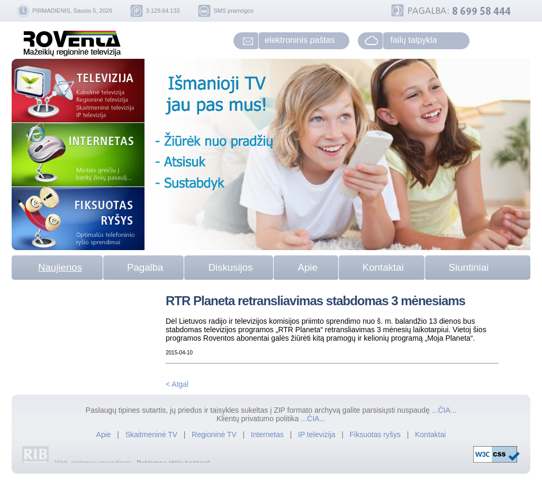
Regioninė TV (215, 434)
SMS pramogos (233, 10)
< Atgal (177, 384)
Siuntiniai (469, 267)
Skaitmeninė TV (152, 434)
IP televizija (317, 434)
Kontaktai (383, 267)
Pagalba (145, 267)
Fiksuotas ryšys (375, 434)
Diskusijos (230, 267)
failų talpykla (414, 40)
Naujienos (60, 267)
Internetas (267, 434)
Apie (307, 267)
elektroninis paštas (300, 40)
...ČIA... (444, 410)
